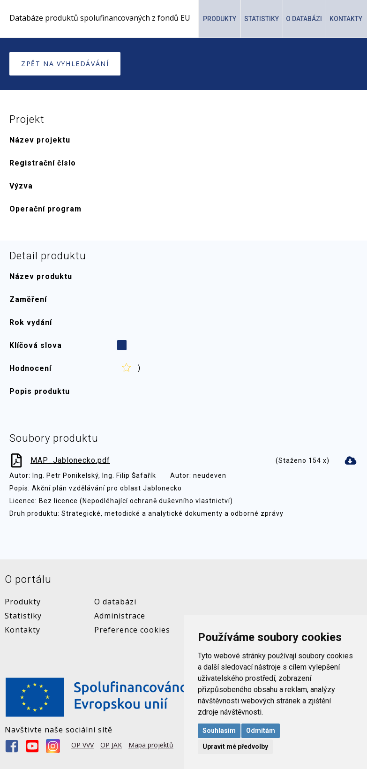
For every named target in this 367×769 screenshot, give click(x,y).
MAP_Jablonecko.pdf (70, 459)
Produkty (219, 19)
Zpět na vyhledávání (65, 63)
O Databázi (304, 19)
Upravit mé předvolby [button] (235, 746)
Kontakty (346, 19)
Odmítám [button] (260, 730)
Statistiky (261, 19)
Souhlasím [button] (219, 730)
